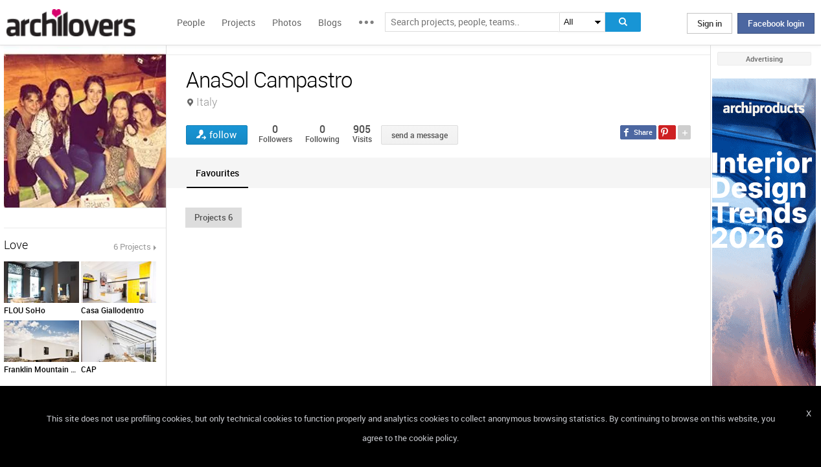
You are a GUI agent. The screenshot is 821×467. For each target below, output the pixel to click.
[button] (213, 217)
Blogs (329, 22)
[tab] (217, 173)
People (191, 22)
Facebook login (776, 23)
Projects (238, 22)
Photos (286, 22)
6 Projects (132, 246)
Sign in (709, 23)
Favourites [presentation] (217, 173)
